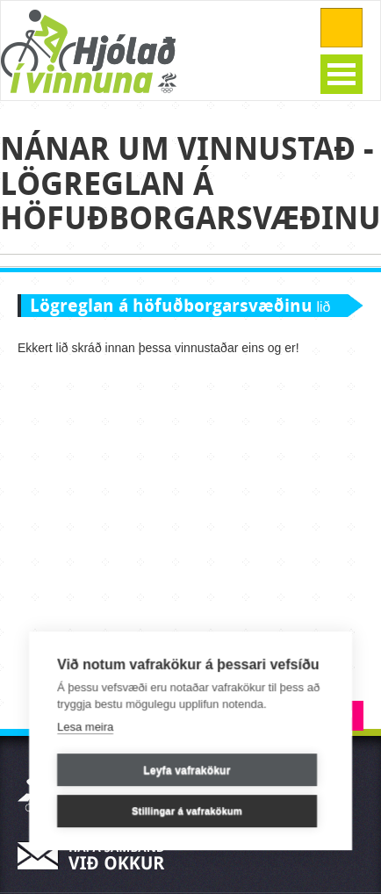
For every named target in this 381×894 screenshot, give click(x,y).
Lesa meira (85, 726)
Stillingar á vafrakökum (187, 810)
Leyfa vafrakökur (186, 770)
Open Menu (341, 74)
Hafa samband (97, 855)
